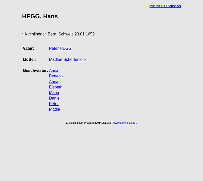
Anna (53, 70)
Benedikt (56, 76)
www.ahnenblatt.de (125, 122)
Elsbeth (55, 87)
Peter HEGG (60, 48)
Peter (53, 104)
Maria (54, 92)
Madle (54, 109)
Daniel (54, 98)
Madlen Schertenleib (67, 59)
